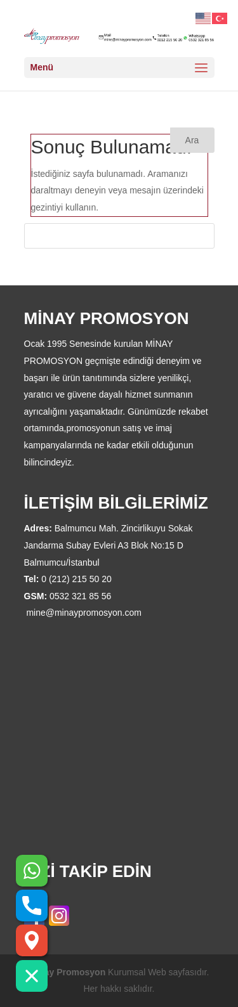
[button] (32, 976)
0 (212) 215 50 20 (76, 579)
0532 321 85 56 (80, 596)
